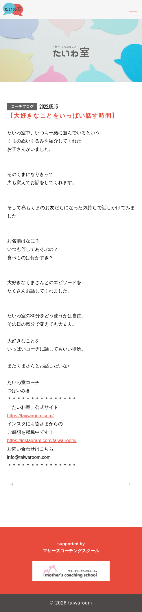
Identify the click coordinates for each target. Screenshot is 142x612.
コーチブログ (22, 106)
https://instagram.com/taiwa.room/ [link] (42, 440)
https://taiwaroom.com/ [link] (30, 415)
